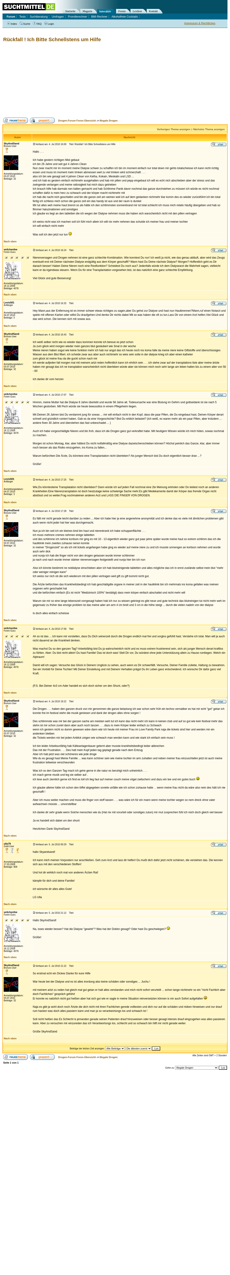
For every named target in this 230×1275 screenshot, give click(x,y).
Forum (122, 11)
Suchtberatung (39, 16)
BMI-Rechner (99, 16)
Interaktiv (105, 11)
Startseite (70, 11)
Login (49, 23)
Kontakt (153, 11)
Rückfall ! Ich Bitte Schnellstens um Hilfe (52, 39)
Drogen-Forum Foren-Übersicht (77, 120)
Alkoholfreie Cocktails (124, 16)
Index (12, 23)
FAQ (37, 23)
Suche (25, 23)
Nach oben (10, 241)
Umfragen (58, 16)
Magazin (87, 11)
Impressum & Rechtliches (199, 23)
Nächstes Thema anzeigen (209, 129)
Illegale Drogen (109, 120)
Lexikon (137, 11)
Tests (22, 16)
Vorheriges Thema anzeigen (173, 129)
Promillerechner (77, 16)
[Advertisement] (79, 80)
